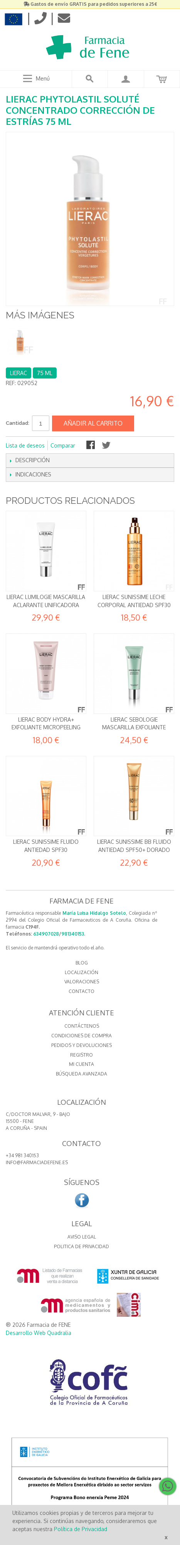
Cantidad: (17, 423)
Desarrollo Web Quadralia (38, 1333)
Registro (81, 1055)
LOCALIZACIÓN (81, 972)
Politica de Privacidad (81, 1246)
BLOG (82, 963)
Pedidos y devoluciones (81, 1045)
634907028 (46, 934)
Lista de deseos (25, 445)
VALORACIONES (81, 982)
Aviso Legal (81, 1237)
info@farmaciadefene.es (37, 1162)
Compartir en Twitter (107, 446)
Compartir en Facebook (91, 446)
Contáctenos (81, 1026)
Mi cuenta (81, 1064)
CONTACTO (81, 991)
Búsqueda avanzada (81, 1074)
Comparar (62, 445)
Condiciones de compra (81, 1035)
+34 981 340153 (22, 1155)
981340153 (72, 934)
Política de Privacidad (80, 1529)
